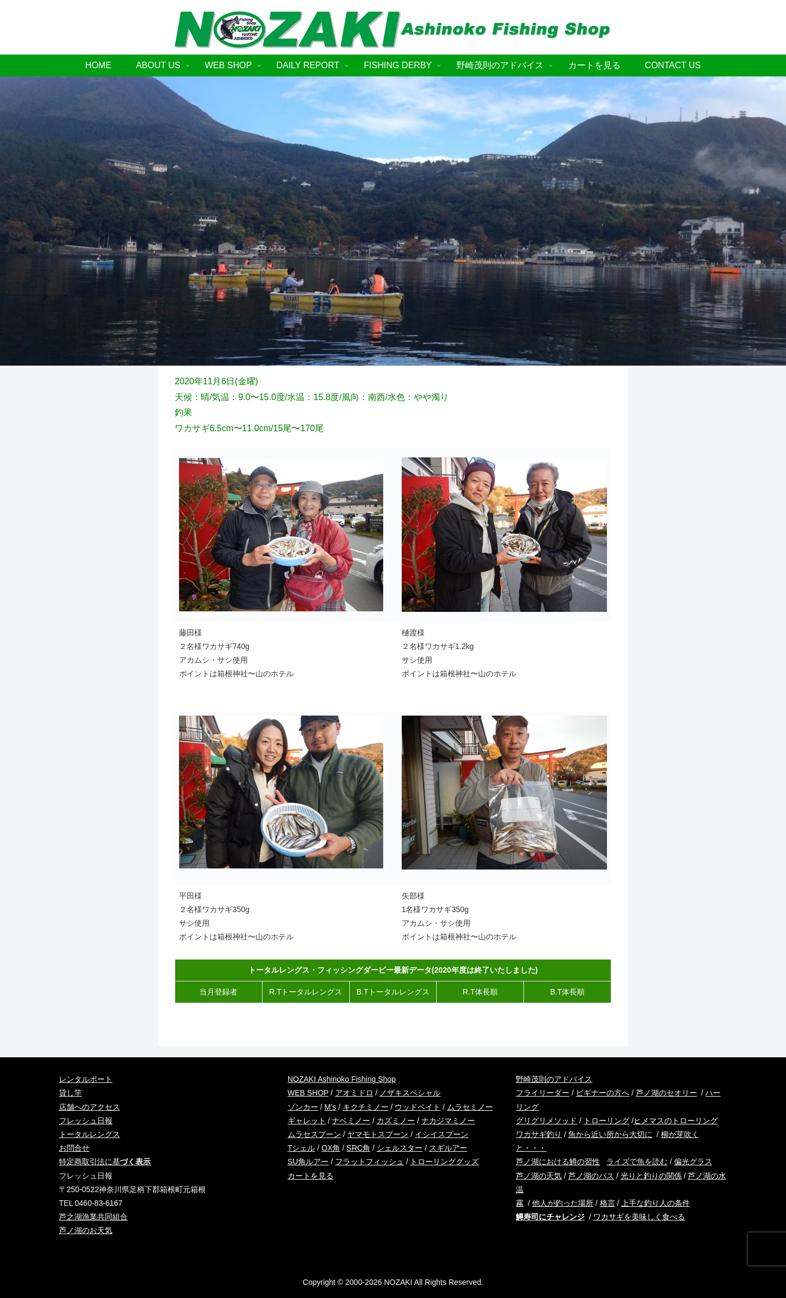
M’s (330, 1107)
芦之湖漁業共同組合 (93, 1216)
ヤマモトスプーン (377, 1134)
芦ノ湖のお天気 (85, 1230)
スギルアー (448, 1148)
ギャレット (307, 1120)
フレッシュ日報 (85, 1120)
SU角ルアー (308, 1161)
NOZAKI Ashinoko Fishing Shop (342, 1079)
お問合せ (74, 1148)
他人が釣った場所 (562, 1203)
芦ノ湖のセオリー (666, 1092)
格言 (607, 1203)
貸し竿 (70, 1092)
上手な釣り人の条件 (655, 1203)
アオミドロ (354, 1092)
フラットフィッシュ (369, 1161)
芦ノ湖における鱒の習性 (558, 1161)
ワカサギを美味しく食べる (639, 1216)
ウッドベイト (417, 1107)
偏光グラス (693, 1161)
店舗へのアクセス (89, 1107)
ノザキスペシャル (409, 1092)
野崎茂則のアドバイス (554, 1079)
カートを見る (311, 1175)
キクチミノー (366, 1107)
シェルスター (399, 1148)
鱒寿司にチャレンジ (550, 1216)
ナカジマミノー (448, 1120)
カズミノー (396, 1120)
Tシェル (301, 1148)
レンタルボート (85, 1079)
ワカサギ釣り (539, 1134)
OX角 (330, 1148)
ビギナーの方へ (602, 1092)
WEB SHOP (308, 1092)
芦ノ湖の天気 (539, 1175)
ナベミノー (351, 1120)
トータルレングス (89, 1134)
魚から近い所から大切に (610, 1134)
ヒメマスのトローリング (676, 1120)
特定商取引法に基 (105, 1161)
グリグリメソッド (546, 1120)
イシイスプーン (441, 1134)
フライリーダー (542, 1092)
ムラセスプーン (314, 1134)
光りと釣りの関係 (651, 1175)
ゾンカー (303, 1107)
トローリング (606, 1120)
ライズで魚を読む (637, 1161)
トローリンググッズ (444, 1161)
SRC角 (359, 1148)
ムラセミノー (470, 1107)
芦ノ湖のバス (591, 1175)
